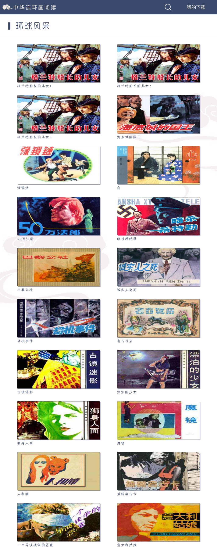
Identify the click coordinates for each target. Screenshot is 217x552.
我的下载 (196, 7)
